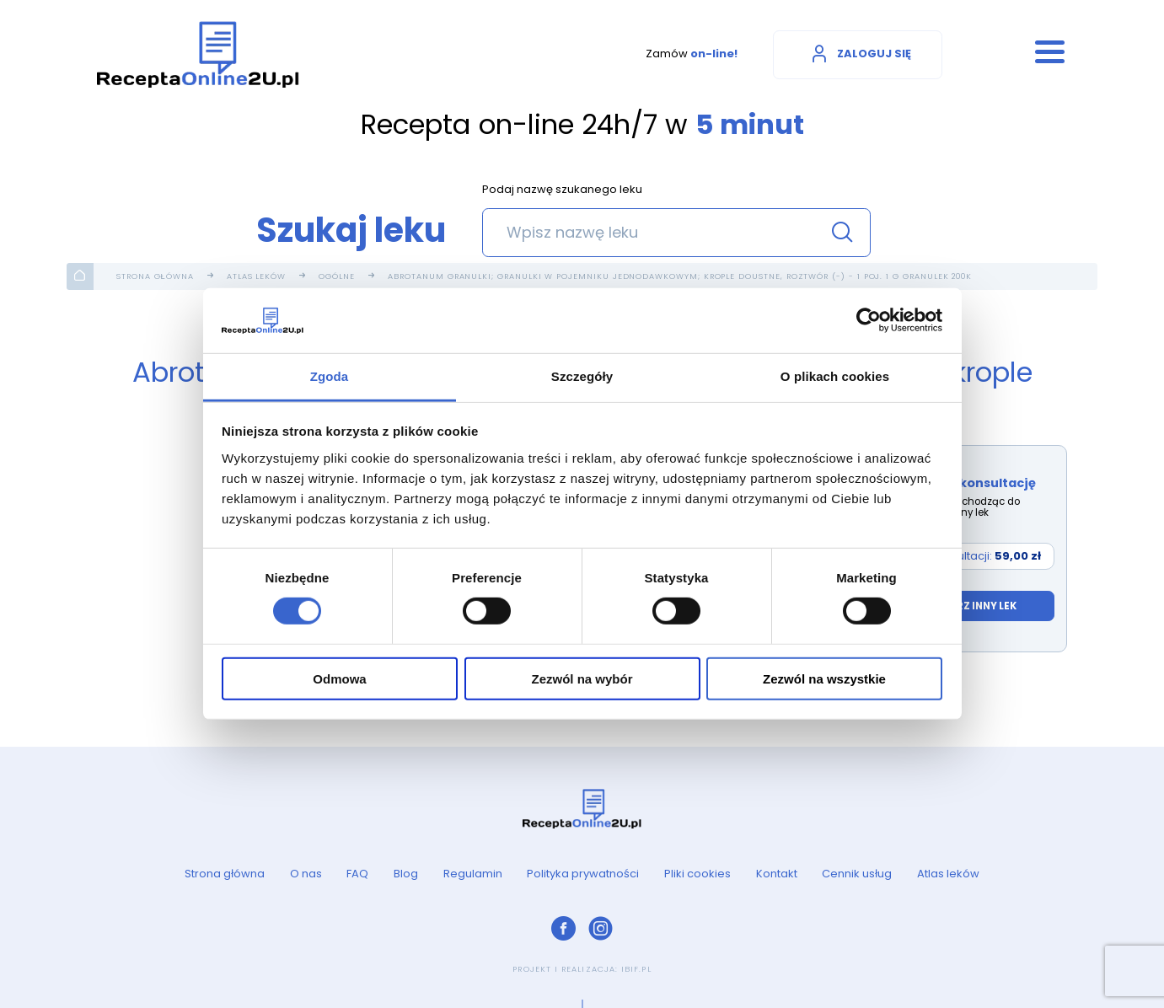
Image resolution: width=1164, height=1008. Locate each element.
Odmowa (339, 678)
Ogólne (337, 276)
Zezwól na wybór (581, 678)
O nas (306, 874)
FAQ (357, 874)
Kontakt (776, 874)
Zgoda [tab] (329, 376)
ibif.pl (636, 968)
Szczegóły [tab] (582, 376)
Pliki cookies (697, 874)
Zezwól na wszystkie (824, 678)
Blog (406, 874)
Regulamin (472, 874)
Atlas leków (256, 276)
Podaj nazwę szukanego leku (562, 190)
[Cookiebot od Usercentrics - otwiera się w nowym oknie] (868, 320)
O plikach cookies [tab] (834, 376)
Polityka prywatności (583, 874)
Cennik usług (857, 874)
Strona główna (154, 276)
